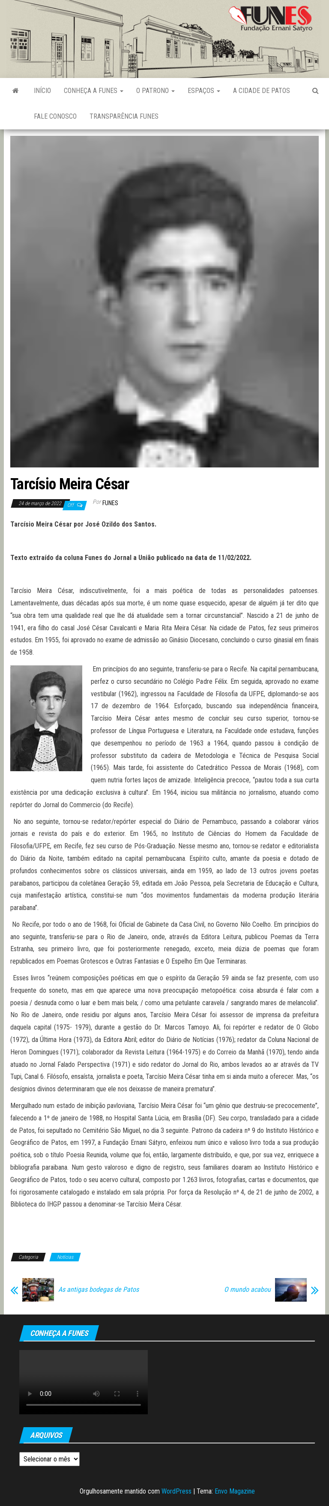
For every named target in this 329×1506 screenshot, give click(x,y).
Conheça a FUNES (93, 91)
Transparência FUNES (124, 116)
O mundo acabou (247, 1289)
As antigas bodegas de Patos (98, 1289)
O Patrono (155, 91)
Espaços (204, 91)
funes (110, 503)
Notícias (65, 1257)
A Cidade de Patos (261, 91)
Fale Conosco (55, 116)
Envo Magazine (235, 1491)
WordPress (176, 1491)
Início (42, 91)
